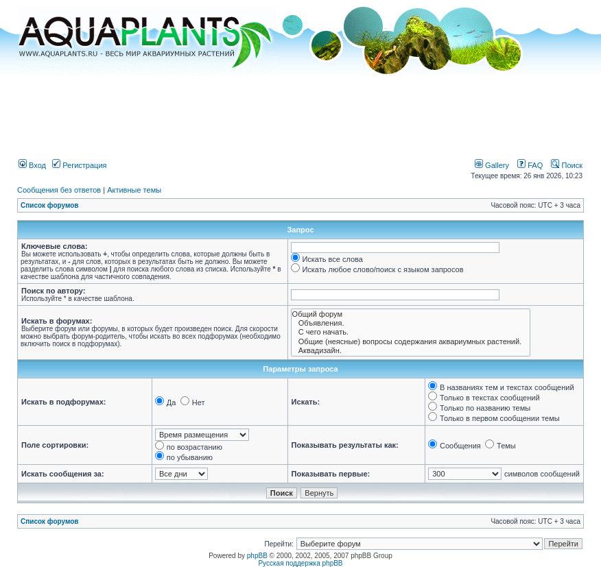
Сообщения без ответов (59, 190)
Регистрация (79, 165)
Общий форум (411, 314)
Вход (32, 165)
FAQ (530, 165)
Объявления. (411, 323)
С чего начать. (411, 332)
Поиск (566, 165)
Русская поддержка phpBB (300, 563)
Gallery (492, 165)
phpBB (257, 555)
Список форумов (50, 205)
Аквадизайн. (411, 350)
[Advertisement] (300, 112)
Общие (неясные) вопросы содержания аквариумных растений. (411, 341)
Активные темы (134, 190)
